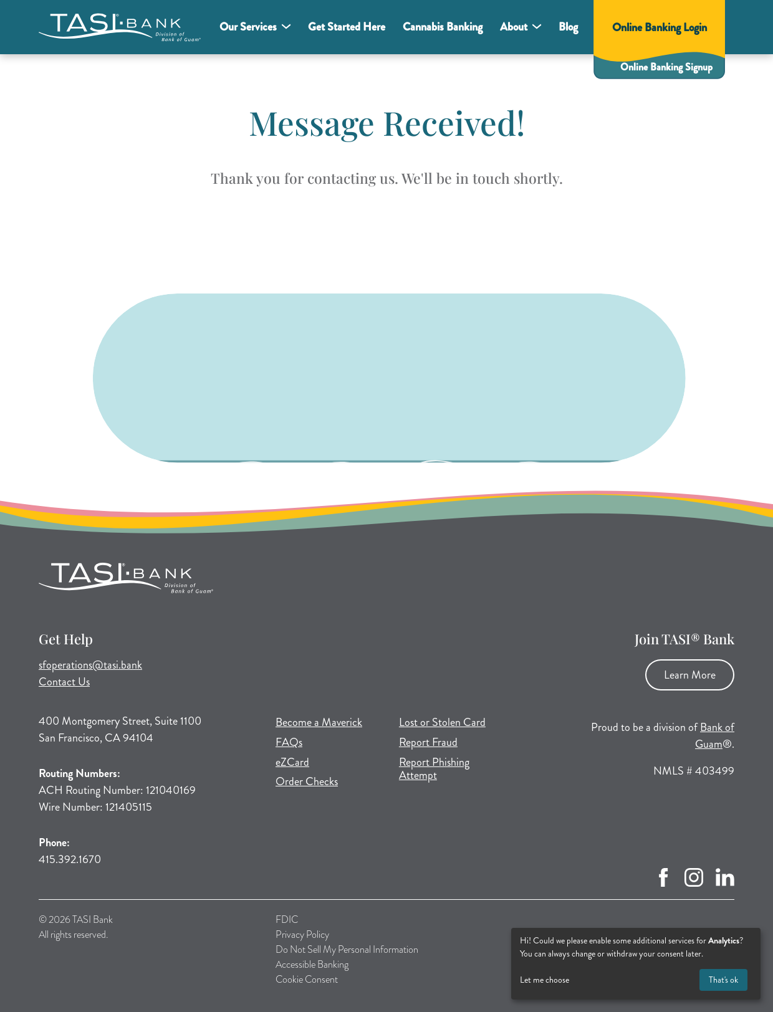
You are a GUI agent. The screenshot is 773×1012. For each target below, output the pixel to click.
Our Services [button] (248, 27)
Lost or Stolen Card (442, 722)
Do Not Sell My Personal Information (347, 949)
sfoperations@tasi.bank (90, 665)
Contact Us (64, 682)
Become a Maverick (319, 722)
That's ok (723, 979)
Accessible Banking (312, 964)
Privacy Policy (302, 934)
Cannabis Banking (443, 27)
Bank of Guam (714, 735)
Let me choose (544, 979)
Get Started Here (346, 27)
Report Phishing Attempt (434, 769)
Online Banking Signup (666, 67)
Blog (568, 27)
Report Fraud (428, 742)
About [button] (513, 27)
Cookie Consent (307, 979)
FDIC (287, 919)
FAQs (289, 742)
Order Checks (307, 781)
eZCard (292, 762)
